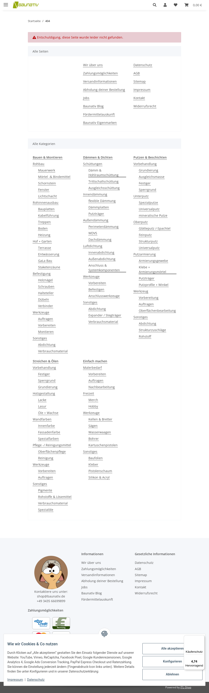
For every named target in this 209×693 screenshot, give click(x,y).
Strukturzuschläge (152, 330)
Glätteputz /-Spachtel (154, 228)
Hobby (93, 406)
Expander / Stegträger (104, 315)
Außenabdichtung (101, 259)
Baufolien (95, 458)
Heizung (44, 235)
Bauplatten (46, 209)
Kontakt (139, 98)
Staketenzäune (49, 267)
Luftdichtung (92, 246)
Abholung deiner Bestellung (104, 90)
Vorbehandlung (145, 164)
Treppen (44, 222)
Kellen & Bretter (100, 419)
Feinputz (145, 235)
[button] (154, 4)
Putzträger (96, 214)
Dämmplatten (98, 207)
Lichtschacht (47, 196)
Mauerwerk (46, 170)
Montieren (46, 332)
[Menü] (202, 638)
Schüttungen (92, 164)
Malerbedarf (92, 367)
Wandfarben (42, 419)
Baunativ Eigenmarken (100, 122)
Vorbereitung (148, 298)
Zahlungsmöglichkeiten (100, 73)
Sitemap (139, 81)
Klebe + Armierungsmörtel (152, 269)
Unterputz (141, 196)
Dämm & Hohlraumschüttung (103, 172)
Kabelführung (48, 215)
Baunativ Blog (93, 106)
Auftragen (45, 319)
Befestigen (96, 289)
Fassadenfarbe (49, 432)
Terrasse (44, 248)
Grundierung (148, 170)
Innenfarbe (46, 426)
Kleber (93, 464)
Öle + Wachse (48, 413)
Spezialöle (45, 510)
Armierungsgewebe (153, 261)
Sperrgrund (147, 190)
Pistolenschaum (100, 471)
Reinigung (45, 458)
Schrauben (46, 286)
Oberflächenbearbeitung (157, 310)
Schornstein (47, 183)
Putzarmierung (144, 254)
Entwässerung (48, 254)
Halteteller (46, 293)
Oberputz (140, 222)
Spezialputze (148, 202)
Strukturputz (148, 241)
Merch (93, 400)
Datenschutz (39, 679)
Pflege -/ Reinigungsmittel (52, 445)
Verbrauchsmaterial (53, 351)
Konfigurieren (168, 659)
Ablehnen (168, 672)
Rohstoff (145, 336)
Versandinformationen (100, 81)
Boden (43, 228)
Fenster (43, 190)
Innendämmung (95, 194)
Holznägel (45, 280)
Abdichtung (46, 344)
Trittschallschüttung (103, 181)
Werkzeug (140, 291)
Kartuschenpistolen (103, 445)
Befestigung (42, 273)
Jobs (86, 98)
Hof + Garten (42, 241)
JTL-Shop (185, 687)
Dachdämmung (99, 239)
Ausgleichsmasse (151, 177)
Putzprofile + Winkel (153, 285)
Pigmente (45, 490)
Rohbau (38, 164)
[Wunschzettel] (175, 4)
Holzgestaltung (44, 393)
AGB (136, 73)
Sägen (93, 426)
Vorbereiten (47, 325)
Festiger (145, 183)
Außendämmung (95, 220)
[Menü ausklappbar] (6, 3)
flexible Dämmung (102, 201)
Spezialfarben (48, 438)
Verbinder (45, 306)
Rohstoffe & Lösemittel (55, 497)
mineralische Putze (153, 215)
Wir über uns (93, 65)
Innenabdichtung (101, 252)
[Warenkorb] (193, 4)
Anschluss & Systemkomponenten (104, 267)
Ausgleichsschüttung (104, 188)
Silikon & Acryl (99, 477)
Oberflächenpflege (52, 451)
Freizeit (88, 393)
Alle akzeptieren (169, 646)
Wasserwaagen (99, 432)
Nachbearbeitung (101, 387)
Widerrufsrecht (144, 106)
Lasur (42, 406)
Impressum (19, 679)
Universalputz (149, 209)
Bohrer (93, 438)
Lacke (42, 400)
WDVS (92, 233)
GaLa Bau (45, 261)
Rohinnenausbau (45, 202)
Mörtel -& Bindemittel (54, 177)
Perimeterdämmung (103, 226)
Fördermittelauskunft (99, 114)
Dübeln (43, 299)
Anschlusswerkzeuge (104, 296)
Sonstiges (40, 338)
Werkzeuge (41, 312)
